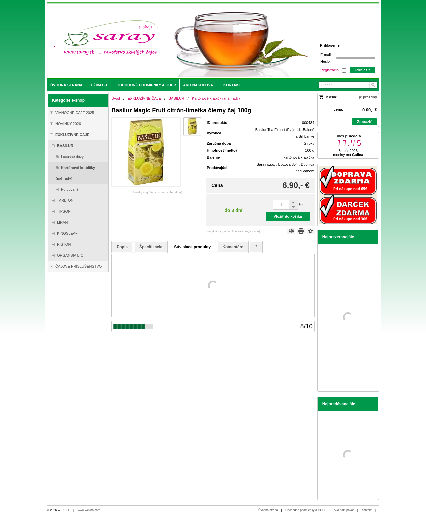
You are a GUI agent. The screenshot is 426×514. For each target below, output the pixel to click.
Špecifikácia (150, 247)
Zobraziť (364, 122)
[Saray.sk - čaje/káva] (171, 41)
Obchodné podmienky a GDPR (306, 510)
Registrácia (329, 70)
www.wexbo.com (89, 510)
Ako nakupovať (344, 510)
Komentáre (232, 247)
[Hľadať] (373, 85)
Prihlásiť (362, 70)
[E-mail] (355, 55)
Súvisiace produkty (192, 247)
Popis (122, 247)
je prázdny (368, 97)
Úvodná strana (268, 510)
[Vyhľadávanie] (348, 85)
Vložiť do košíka (288, 216)
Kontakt (366, 510)
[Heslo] (355, 61)
